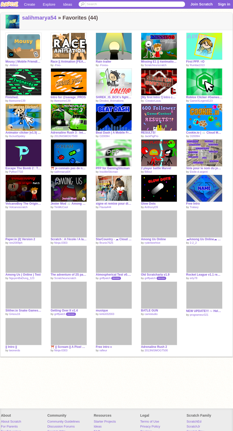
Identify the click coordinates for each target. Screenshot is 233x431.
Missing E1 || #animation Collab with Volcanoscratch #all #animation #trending (159, 61)
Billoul (148, 171)
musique (102, 310)
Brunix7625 (106, 242)
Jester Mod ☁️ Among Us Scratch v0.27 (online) (69, 203)
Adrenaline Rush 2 (154, 347)
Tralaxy (194, 207)
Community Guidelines (63, 421)
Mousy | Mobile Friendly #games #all (23, 61)
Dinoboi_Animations (111, 100)
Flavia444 (105, 207)
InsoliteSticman (108, 171)
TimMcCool (61, 207)
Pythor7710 (16, 171)
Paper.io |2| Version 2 (20, 239)
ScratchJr (193, 426)
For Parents (9, 426)
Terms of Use (149, 421)
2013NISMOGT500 (65, 136)
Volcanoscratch (18, 207)
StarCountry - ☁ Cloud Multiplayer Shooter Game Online (114, 239)
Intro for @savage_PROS (68, 97)
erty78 (193, 278)
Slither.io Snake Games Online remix (23, 310)
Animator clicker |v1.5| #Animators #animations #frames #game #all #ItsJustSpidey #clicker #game (23, 132)
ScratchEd (193, 421)
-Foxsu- (104, 65)
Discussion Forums (61, 426)
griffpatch (105, 278)
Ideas (67, 4)
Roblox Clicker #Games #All (204, 97)
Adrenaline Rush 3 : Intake (69, 132)
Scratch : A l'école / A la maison (69, 239)
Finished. (12, 97)
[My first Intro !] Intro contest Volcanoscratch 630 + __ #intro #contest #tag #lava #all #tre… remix (159, 97)
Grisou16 (14, 313)
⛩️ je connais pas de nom (69, 168)
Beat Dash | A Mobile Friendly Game (114, 132)
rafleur (103, 350)
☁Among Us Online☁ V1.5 (204, 239)
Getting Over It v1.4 (64, 310)
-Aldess (13, 65)
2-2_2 (193, 242)
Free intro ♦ (104, 347)
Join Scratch (201, 4)
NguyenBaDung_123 (21, 278)
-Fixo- (57, 65)
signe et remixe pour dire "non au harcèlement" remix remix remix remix (114, 203)
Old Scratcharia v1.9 (155, 274)
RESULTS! (148, 132)
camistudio (151, 313)
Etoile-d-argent (199, 171)
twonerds (14, 350)
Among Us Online (153, 239)
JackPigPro (152, 136)
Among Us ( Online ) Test (23, 274)
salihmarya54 (39, 18)
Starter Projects (105, 421)
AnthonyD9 (151, 207)
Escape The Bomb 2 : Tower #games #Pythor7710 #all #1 (23, 168)
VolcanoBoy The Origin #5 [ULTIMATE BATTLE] (23, 203)
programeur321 (199, 314)
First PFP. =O (195, 61)
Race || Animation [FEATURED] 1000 (69, 61)
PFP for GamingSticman (113, 168)
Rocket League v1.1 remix (204, 274)
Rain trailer (103, 61)
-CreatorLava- (153, 100)
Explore (49, 4)
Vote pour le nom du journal (204, 168)
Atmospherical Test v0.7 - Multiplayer (114, 274)
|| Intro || (11, 347)
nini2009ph (16, 242)
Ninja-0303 (60, 242)
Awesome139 (17, 100)
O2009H (104, 136)
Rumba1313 (197, 65)
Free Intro (193, 203)
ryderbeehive (153, 242)
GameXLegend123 (201, 100)
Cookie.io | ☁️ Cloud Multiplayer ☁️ (204, 132)
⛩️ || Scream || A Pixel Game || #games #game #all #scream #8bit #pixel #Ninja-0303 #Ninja (69, 347)
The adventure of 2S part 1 (69, 274)
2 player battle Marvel (156, 168)
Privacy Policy (150, 426)
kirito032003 (106, 313)
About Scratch (11, 421)
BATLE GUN (149, 310)
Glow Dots (148, 203)
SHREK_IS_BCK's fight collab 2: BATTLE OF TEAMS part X (114, 97)
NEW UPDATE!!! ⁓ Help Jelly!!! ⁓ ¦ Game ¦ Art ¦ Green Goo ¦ (204, 311)
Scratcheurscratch (156, 65)
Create (29, 4)
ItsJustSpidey (17, 136)
